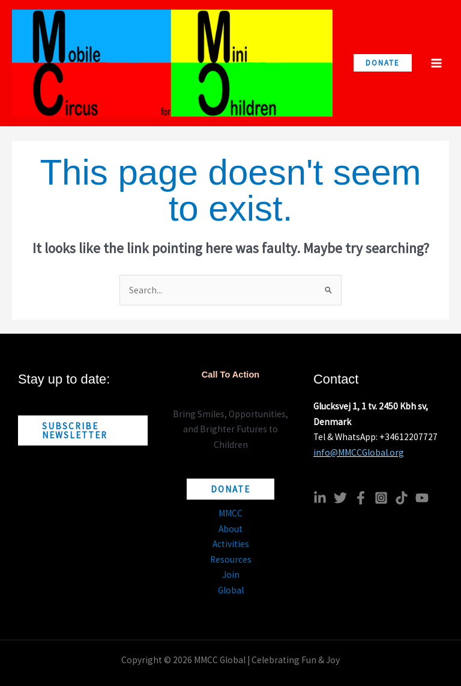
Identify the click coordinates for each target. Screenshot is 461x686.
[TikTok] (401, 497)
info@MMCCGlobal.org (358, 452)
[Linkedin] (320, 497)
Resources (231, 559)
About (230, 528)
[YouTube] (422, 497)
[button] (383, 63)
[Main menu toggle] (436, 63)
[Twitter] (340, 497)
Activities (230, 544)
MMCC (230, 513)
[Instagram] (381, 497)
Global (231, 590)
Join (231, 574)
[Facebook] (360, 497)
